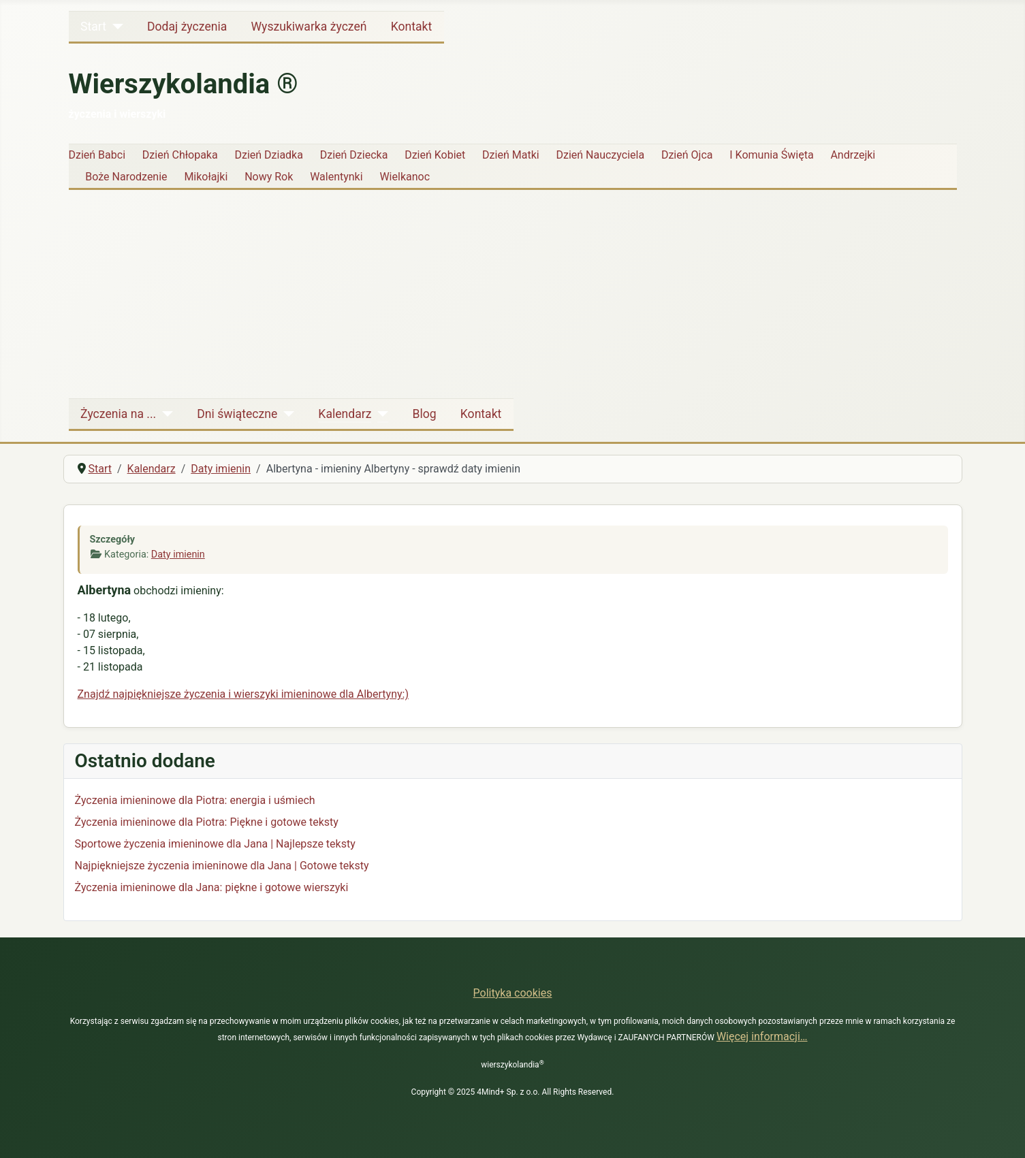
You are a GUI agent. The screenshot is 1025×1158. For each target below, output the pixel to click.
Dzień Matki (510, 154)
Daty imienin (178, 554)
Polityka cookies (512, 992)
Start (93, 26)
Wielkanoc (404, 176)
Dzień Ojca (687, 154)
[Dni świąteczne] (285, 414)
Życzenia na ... (118, 414)
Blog (424, 414)
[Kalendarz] (379, 414)
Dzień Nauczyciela (600, 154)
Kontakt (411, 26)
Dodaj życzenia (187, 26)
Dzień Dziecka (354, 154)
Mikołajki (205, 176)
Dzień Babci (97, 154)
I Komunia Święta (771, 154)
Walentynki (336, 176)
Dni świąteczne (237, 414)
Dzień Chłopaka (180, 154)
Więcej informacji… (762, 1036)
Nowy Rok (269, 176)
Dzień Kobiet (435, 154)
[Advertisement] (512, 290)
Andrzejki (852, 154)
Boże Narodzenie (126, 176)
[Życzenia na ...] (164, 414)
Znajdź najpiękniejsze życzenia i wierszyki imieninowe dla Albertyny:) (243, 694)
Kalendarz (344, 414)
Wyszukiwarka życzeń (308, 26)
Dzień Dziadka (268, 154)
